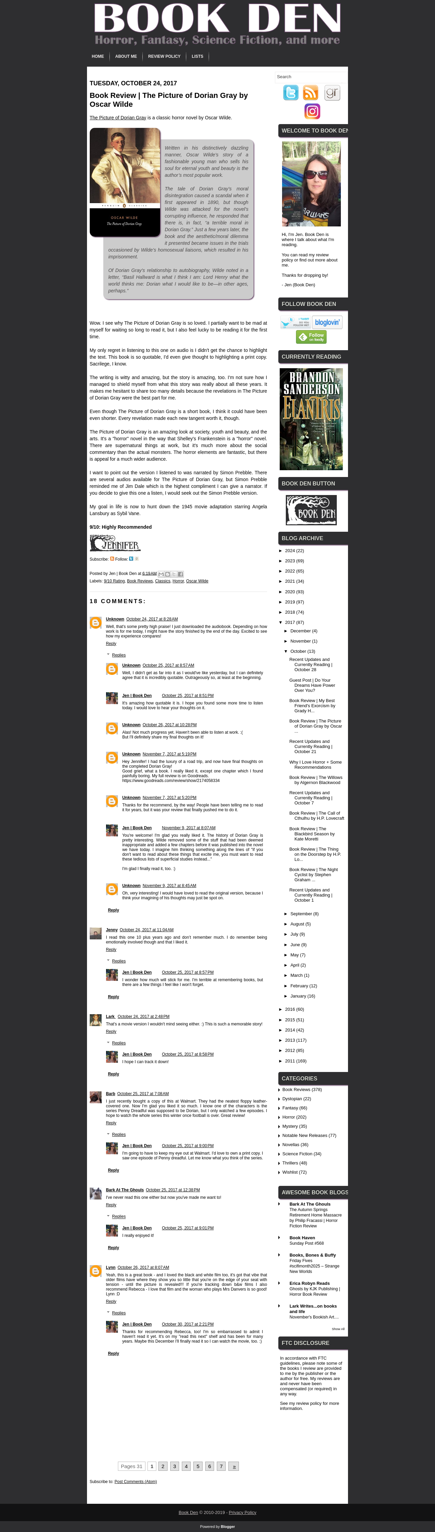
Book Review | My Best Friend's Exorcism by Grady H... (312, 705)
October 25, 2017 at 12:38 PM (173, 1190)
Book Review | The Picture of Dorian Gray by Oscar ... (315, 726)
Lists (197, 56)
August (298, 923)
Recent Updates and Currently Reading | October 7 (310, 797)
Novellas (290, 1144)
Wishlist (290, 1172)
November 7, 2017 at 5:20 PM (169, 797)
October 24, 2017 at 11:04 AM (146, 929)
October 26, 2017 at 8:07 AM (143, 1267)
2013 (290, 1040)
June (296, 944)
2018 (290, 612)
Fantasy (290, 1107)
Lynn (111, 1267)
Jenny (112, 929)
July (295, 934)
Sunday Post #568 (307, 1243)
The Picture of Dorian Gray (118, 117)
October (299, 651)
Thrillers (290, 1162)
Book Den (188, 1512)
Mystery (290, 1126)
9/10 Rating (114, 581)
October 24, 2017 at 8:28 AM (152, 619)
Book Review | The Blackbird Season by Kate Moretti (312, 833)
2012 (290, 1050)
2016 (290, 1009)
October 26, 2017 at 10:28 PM (170, 724)
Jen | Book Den (137, 695)
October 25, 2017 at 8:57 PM (187, 972)
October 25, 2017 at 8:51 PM (187, 695)
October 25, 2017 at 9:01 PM (187, 1228)
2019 (290, 602)
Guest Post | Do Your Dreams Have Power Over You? (312, 685)
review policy (308, 1403)
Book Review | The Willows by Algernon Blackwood (315, 780)
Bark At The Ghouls (125, 1190)
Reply (111, 643)
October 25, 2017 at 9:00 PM (187, 1145)
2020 (290, 591)
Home (98, 56)
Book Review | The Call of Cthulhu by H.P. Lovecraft (316, 816)
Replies (119, 655)
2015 (290, 1019)
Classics (162, 581)
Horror (178, 581)
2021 (290, 581)
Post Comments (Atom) (136, 1481)
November (301, 641)
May (295, 954)
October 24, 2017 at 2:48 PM (143, 1016)
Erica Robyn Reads (310, 1283)
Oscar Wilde (197, 581)
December (301, 630)
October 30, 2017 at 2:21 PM (187, 1324)
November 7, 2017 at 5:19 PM (169, 754)
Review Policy (164, 56)
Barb (110, 1093)
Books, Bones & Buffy (313, 1255)
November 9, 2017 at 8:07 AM (188, 827)
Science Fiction (297, 1153)
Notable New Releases (304, 1135)
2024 (290, 550)
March (297, 975)
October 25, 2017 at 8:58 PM (187, 1054)
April (296, 965)
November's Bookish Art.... (314, 1317)
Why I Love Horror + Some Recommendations (315, 765)
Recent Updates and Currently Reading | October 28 (310, 664)
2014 (290, 1030)
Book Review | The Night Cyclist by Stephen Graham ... (313, 874)
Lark (111, 1016)
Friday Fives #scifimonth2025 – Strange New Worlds (315, 1266)
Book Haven (302, 1237)
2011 (290, 1060)
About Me (126, 56)
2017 (290, 622)
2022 (290, 571)
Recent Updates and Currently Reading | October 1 (310, 895)
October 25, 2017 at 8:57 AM (168, 665)
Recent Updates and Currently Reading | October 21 (310, 746)
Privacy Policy (242, 1512)
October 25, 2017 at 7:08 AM (143, 1093)
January (299, 996)
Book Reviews (140, 581)
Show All (338, 1329)
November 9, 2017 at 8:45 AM (169, 885)
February (300, 985)
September (302, 913)
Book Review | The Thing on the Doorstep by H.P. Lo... (315, 854)
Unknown (115, 619)
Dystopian (292, 1098)
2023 (290, 560)
